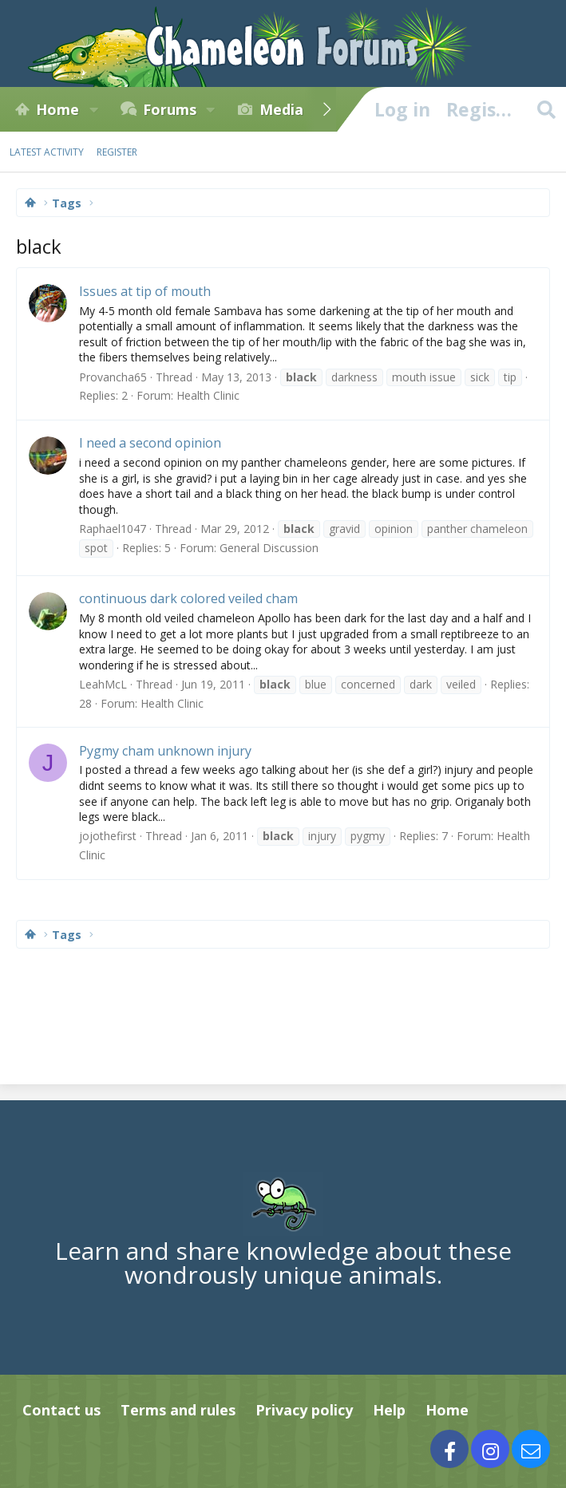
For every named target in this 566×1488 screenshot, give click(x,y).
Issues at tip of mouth (145, 291)
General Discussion (269, 547)
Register (117, 152)
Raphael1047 (112, 528)
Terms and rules (178, 1409)
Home (57, 109)
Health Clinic (207, 395)
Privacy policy (304, 1409)
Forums (169, 109)
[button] (93, 109)
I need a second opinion (150, 443)
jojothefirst (108, 835)
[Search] (546, 109)
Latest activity (47, 152)
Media (281, 109)
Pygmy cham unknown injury (165, 751)
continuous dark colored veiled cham (188, 598)
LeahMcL (103, 684)
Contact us (61, 1409)
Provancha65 (113, 377)
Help (389, 1409)
